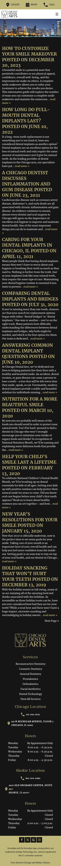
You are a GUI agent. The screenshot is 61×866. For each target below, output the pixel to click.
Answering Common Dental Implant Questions (27, 351)
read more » (22, 166)
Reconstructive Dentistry (30, 664)
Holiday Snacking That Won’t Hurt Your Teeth (24, 574)
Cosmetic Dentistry (30, 669)
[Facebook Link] (22, 840)
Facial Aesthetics (31, 689)
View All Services (30, 699)
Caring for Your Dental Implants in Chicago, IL (27, 245)
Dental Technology (30, 694)
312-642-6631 (30, 714)
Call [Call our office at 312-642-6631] (49, 5)
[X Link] (27, 840)
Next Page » (52, 621)
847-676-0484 (30, 778)
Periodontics (30, 679)
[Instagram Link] (39, 840)
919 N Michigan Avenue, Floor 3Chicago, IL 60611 (30, 723)
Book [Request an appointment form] (31, 5)
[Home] (9, 14)
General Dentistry (30, 674)
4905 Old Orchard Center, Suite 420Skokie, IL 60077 (28, 789)
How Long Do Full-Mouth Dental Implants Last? (26, 115)
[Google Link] (33, 840)
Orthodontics (30, 684)
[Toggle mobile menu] (57, 14)
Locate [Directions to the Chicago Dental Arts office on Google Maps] (12, 5)
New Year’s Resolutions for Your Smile (29, 520)
